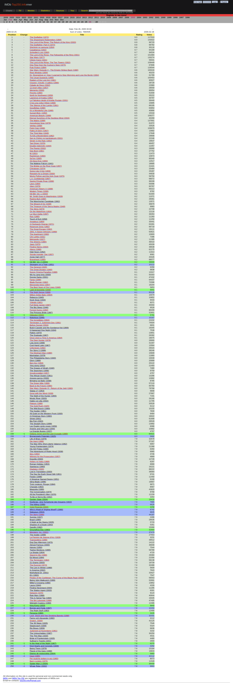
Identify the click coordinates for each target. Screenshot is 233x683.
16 (51, 22)
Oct (51, 20)
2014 (78, 17)
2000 (163, 17)
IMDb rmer (18, 4)
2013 (84, 17)
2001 (157, 17)
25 (86, 22)
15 (47, 22)
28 (96, 22)
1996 (187, 17)
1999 (169, 17)
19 (63, 22)
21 (70, 22)
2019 (48, 17)
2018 (54, 17)
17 (55, 22)
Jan (5, 20)
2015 (72, 17)
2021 (36, 17)
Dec (62, 20)
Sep (46, 20)
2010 (102, 17)
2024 (18, 17)
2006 (127, 17)
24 (82, 22)
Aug (41, 20)
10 (28, 22)
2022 (30, 17)
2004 (139, 17)
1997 (181, 17)
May (25, 20)
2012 (90, 17)
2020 (42, 17)
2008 (115, 17)
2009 (108, 17)
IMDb (5, 678)
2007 (121, 17)
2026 (5, 17)
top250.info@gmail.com (30, 680)
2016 (66, 17)
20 (67, 22)
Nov (56, 20)
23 (78, 22)
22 (74, 22)
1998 (175, 17)
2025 (12, 17)
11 (32, 22)
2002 (151, 17)
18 (59, 22)
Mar (15, 20)
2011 (96, 17)
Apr (20, 20)
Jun (31, 20)
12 (36, 22)
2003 (145, 17)
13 (39, 22)
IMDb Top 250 (18, 678)
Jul (36, 20)
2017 (60, 17)
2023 (24, 17)
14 (43, 22)
